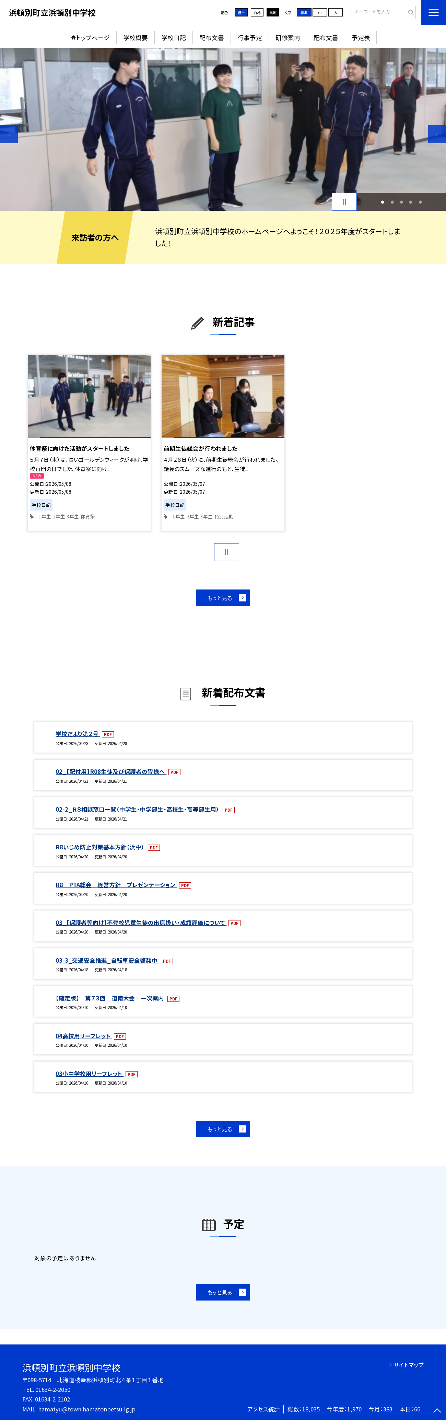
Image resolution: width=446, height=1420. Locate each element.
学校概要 (135, 37)
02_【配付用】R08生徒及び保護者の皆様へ (111, 771)
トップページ (93, 37)
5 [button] (420, 202)
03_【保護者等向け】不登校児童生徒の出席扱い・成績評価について (141, 922)
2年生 (59, 516)
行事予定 (249, 37)
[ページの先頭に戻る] (437, 1411)
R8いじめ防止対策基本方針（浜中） (101, 847)
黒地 (272, 12)
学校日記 (173, 37)
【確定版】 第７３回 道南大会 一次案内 (110, 998)
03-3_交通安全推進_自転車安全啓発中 (107, 960)
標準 (304, 12)
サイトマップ (409, 1365)
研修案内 (287, 37)
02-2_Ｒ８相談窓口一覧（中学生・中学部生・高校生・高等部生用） (138, 809)
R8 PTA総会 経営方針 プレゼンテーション (116, 885)
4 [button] (410, 202)
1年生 (45, 516)
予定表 (361, 37)
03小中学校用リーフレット (90, 1073)
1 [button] (382, 202)
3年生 (73, 516)
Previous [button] (9, 134)
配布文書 (211, 37)
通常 (241, 12)
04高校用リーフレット (84, 1036)
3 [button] (401, 202)
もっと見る (219, 598)
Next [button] (437, 134)
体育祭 (88, 516)
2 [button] (392, 202)
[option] (223, 129)
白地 (257, 12)
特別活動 (224, 516)
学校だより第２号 (78, 734)
